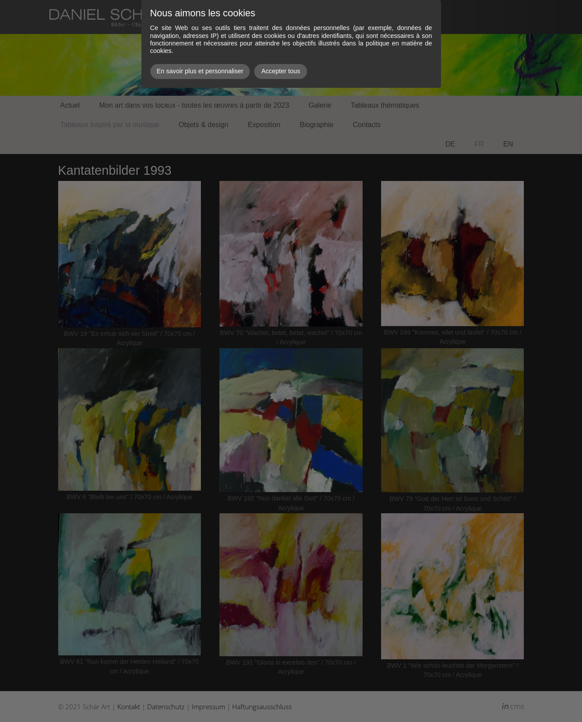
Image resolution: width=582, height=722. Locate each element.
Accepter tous (280, 71)
